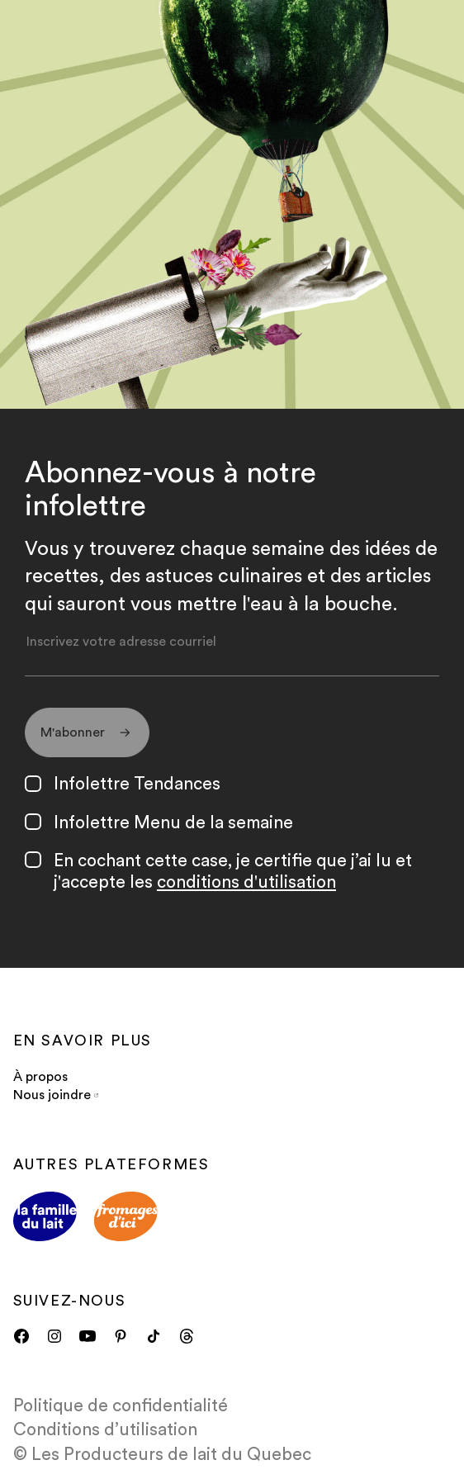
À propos (40, 1076)
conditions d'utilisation (246, 882)
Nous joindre (55, 1095)
